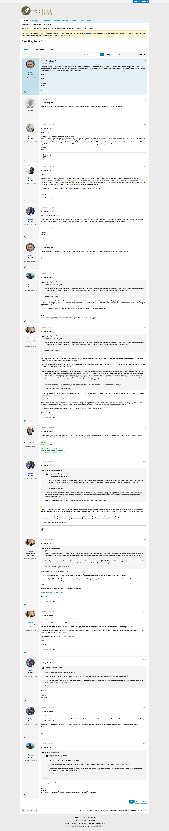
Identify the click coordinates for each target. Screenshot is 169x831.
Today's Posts (36, 24)
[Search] (93, 54)
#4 (144, 167)
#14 (144, 707)
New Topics (26, 24)
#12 (144, 611)
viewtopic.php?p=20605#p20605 (52, 592)
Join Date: (27, 78)
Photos (52, 49)
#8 (145, 327)
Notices (47, 21)
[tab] (26, 49)
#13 (144, 659)
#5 (144, 208)
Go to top (142, 810)
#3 (145, 125)
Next (144, 802)
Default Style (29, 810)
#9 (144, 427)
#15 (144, 744)
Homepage (36, 21)
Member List (47, 24)
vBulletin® (84, 820)
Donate (89, 21)
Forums (25, 21)
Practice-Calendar (61, 21)
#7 (144, 273)
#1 (145, 61)
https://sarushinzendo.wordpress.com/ (54, 452)
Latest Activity (39, 49)
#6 (144, 244)
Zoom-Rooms (77, 21)
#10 (144, 462)
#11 (144, 540)
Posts (26, 49)
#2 (145, 99)
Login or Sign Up (141, 2)
